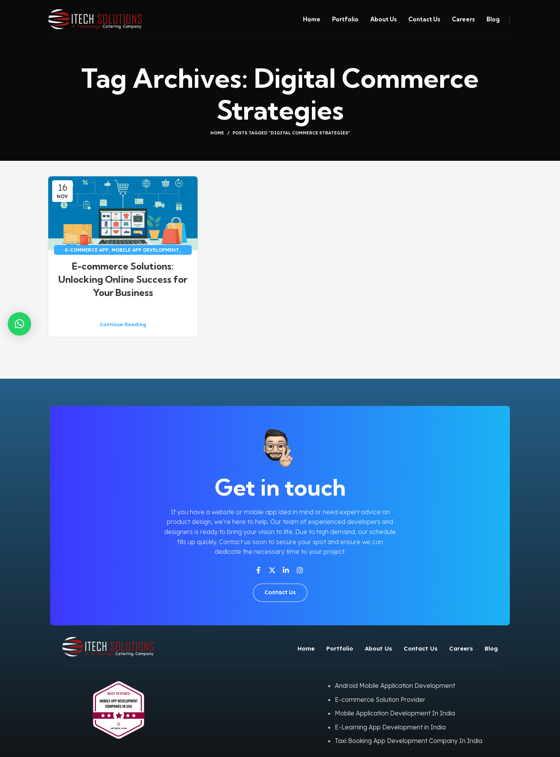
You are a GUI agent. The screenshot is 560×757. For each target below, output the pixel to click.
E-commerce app (86, 250)
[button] (19, 324)
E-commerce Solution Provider (380, 699)
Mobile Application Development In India (395, 713)
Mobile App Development (145, 250)
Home (217, 133)
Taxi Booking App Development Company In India (408, 741)
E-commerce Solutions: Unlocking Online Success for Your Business (122, 279)
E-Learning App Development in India (390, 727)
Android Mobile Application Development (395, 685)
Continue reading (123, 324)
